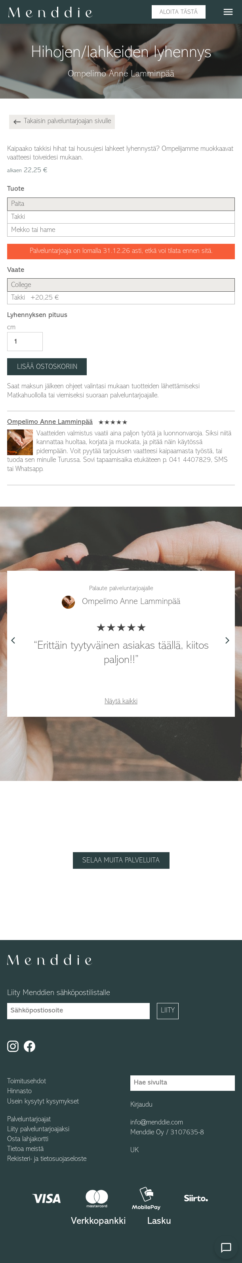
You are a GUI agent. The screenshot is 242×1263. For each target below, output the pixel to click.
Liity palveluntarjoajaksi (38, 1129)
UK (134, 1150)
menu (228, 12)
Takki (35, 298)
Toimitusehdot (26, 1081)
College (21, 285)
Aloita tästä (179, 12)
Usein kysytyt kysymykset (43, 1101)
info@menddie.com (156, 1122)
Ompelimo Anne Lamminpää (50, 422)
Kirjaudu (141, 1105)
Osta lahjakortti (27, 1139)
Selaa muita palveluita (121, 860)
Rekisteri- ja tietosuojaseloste (46, 1159)
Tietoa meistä (25, 1149)
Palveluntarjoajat (29, 1119)
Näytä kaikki (121, 701)
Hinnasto (19, 1091)
